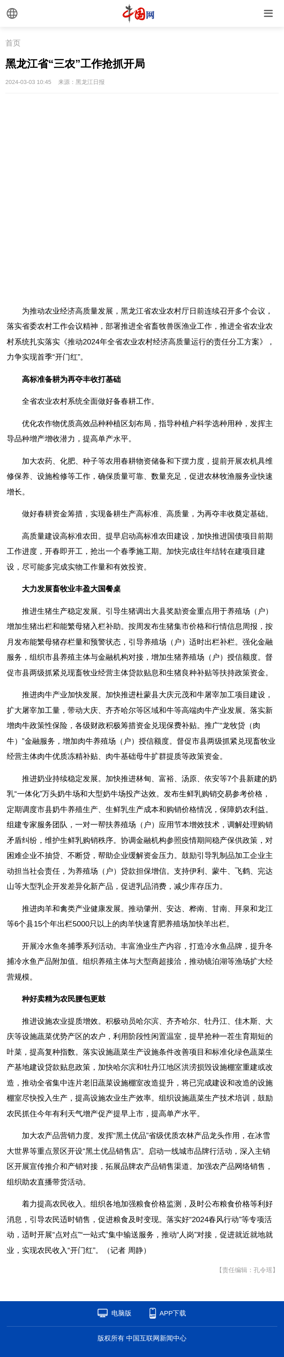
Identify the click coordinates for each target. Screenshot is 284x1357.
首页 (13, 43)
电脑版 (121, 1313)
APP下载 (172, 1313)
